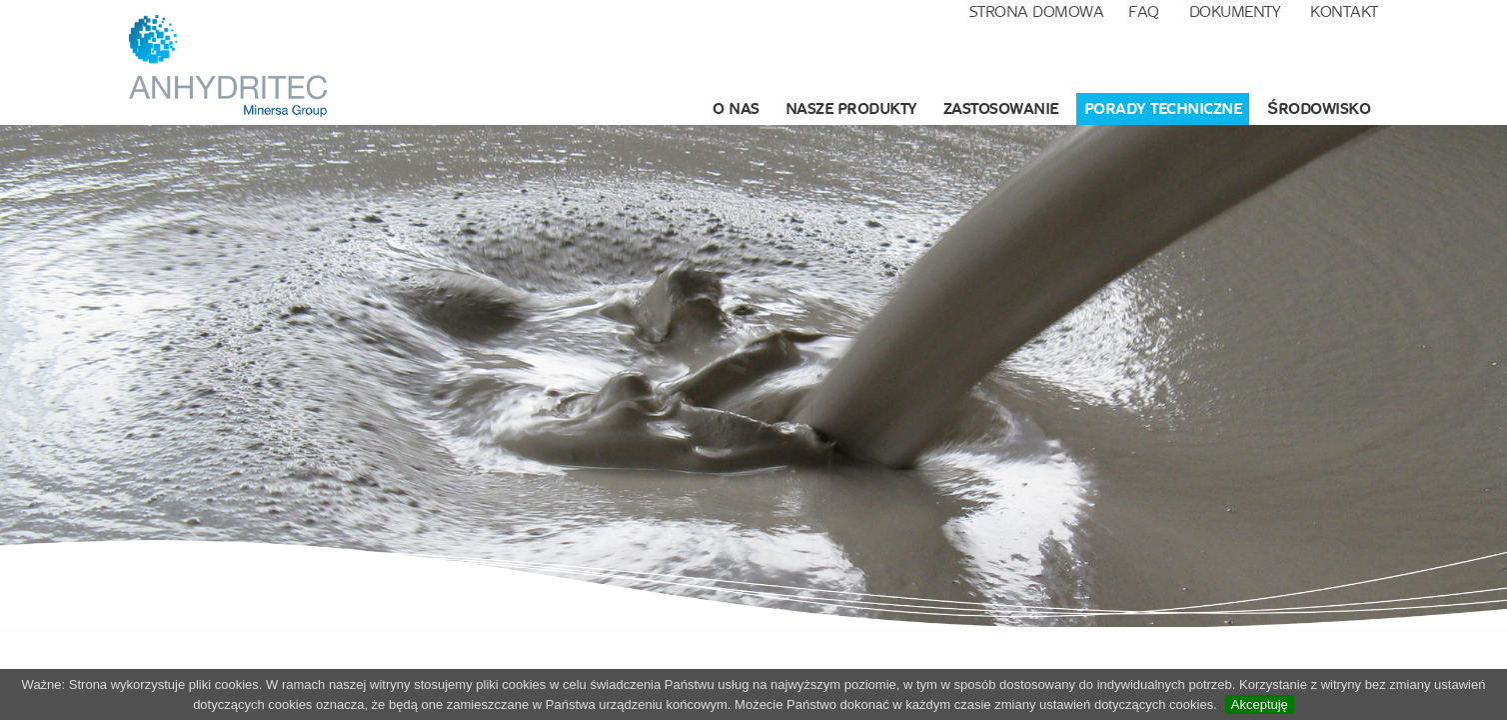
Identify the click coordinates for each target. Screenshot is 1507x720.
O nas (736, 108)
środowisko (1318, 108)
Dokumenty (1235, 11)
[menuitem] (738, 109)
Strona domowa (1036, 11)
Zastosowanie (1000, 108)
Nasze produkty (851, 108)
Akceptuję (1259, 704)
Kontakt (1344, 11)
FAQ (1143, 11)
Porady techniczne (1163, 108)
